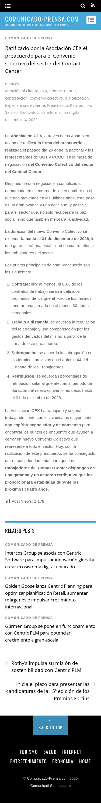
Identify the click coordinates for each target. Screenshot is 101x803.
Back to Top (50, 727)
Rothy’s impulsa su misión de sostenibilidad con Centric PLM (43, 667)
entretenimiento (28, 761)
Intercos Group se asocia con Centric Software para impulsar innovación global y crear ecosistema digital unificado (49, 560)
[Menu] (8, 6)
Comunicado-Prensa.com (47, 778)
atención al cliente (21, 90)
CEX (43, 90)
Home (85, 761)
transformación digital (60, 112)
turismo (29, 751)
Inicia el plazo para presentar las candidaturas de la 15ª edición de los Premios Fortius (51, 691)
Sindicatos (29, 112)
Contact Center (62, 90)
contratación (16, 98)
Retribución (80, 105)
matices (12, 83)
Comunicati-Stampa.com (50, 786)
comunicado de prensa (29, 38)
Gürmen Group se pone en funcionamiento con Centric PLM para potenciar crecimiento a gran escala (50, 633)
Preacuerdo (57, 105)
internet (71, 751)
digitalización (77, 98)
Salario (11, 112)
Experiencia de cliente (25, 105)
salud (50, 751)
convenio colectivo (46, 98)
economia (63, 761)
